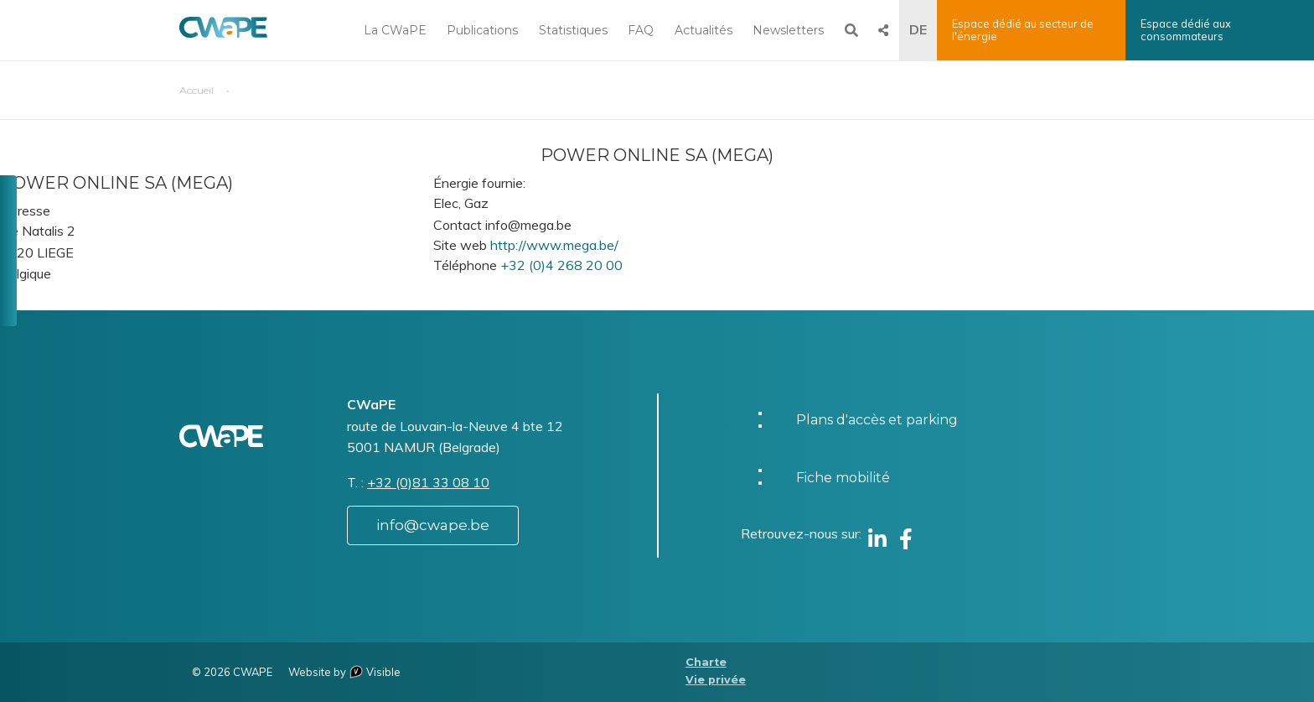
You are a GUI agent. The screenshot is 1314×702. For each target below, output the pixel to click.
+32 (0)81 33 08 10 (428, 482)
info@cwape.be (432, 525)
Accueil (196, 90)
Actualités (703, 30)
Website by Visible (344, 672)
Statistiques (573, 30)
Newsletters (788, 30)
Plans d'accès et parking (877, 420)
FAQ (641, 30)
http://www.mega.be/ (554, 245)
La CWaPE (395, 30)
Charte (706, 662)
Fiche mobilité (843, 478)
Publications (482, 30)
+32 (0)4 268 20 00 (561, 265)
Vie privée (715, 679)
